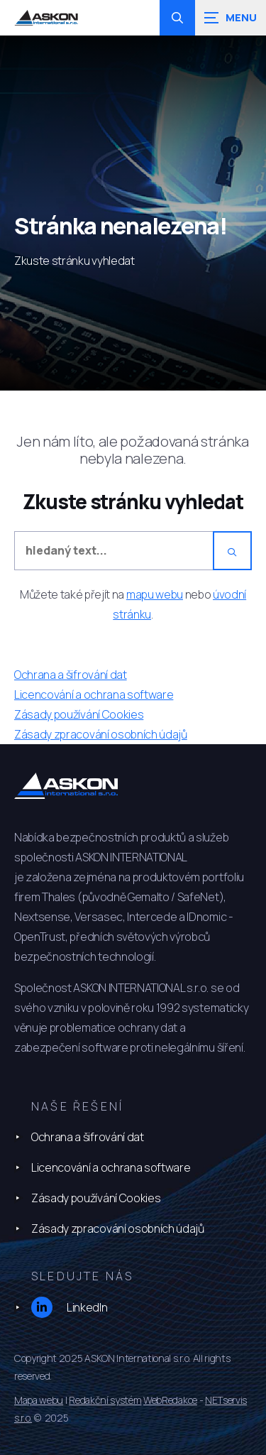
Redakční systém (105, 1400)
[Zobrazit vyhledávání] (177, 18)
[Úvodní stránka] (46, 18)
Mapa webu (38, 1400)
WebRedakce (170, 1400)
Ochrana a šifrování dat (87, 1137)
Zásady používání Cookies (95, 1198)
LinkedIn (69, 1307)
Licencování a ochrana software (110, 1167)
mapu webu (154, 594)
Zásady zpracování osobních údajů (117, 1228)
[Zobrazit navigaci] (230, 18)
